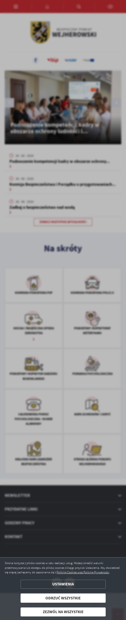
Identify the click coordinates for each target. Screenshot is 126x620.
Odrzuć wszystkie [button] (63, 598)
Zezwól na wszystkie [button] (63, 612)
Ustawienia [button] (63, 584)
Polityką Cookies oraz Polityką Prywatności (82, 572)
